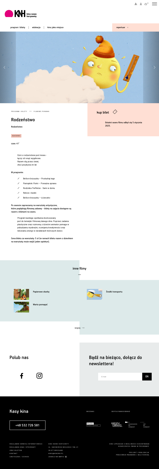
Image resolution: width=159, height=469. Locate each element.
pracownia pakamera (126, 455)
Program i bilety (19, 111)
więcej (77, 328)
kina (22, 447)
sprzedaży (31, 447)
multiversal (143, 455)
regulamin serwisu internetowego (26, 444)
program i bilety (17, 27)
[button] (154, 67)
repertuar (120, 27)
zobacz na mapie (56, 457)
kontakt (14, 453)
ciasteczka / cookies (19, 457)
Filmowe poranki (41, 111)
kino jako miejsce (55, 27)
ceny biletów (16, 450)
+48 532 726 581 (27, 425)
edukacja (36, 27)
